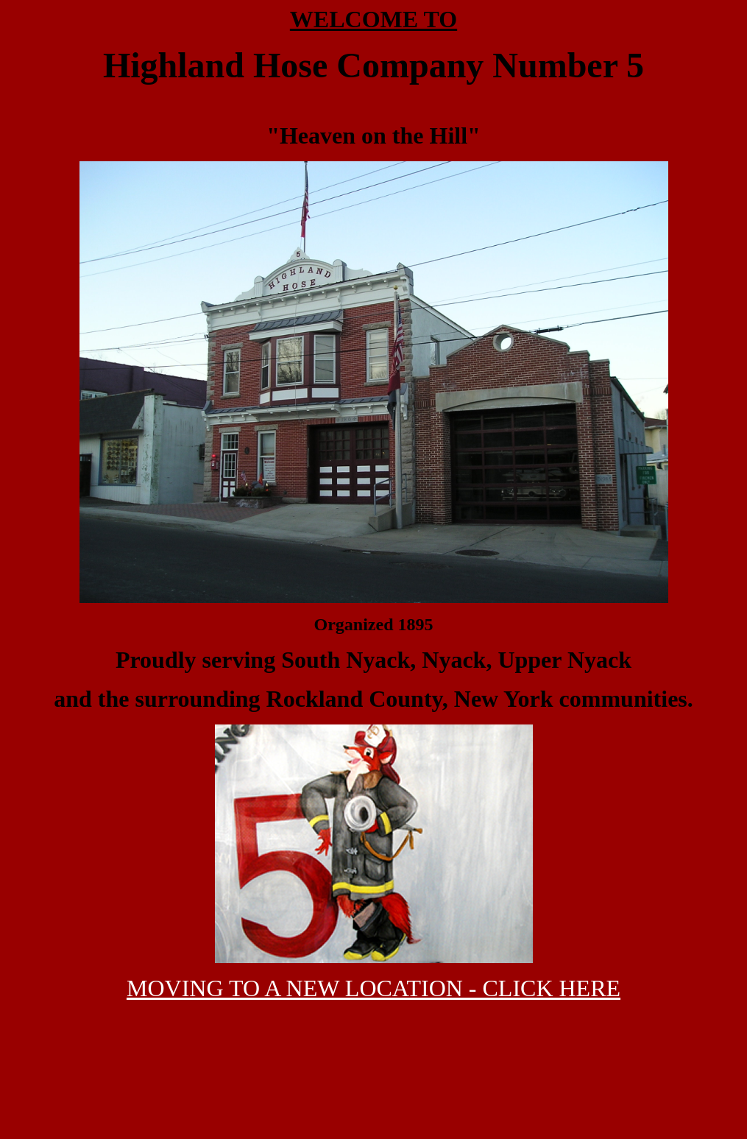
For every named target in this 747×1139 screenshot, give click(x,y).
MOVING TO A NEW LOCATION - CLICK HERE (373, 988)
